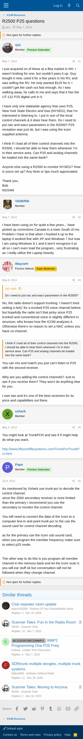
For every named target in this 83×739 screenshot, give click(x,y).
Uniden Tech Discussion (36, 650)
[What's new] (69, 5)
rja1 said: (11, 288)
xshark (20, 411)
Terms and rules (30, 734)
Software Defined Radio (40, 673)
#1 (79, 61)
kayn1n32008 (19, 608)
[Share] (73, 61)
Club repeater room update (34, 604)
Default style (13, 728)
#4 (79, 427)
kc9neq (16, 650)
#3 (79, 280)
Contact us (10, 734)
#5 (79, 481)
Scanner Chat (29, 626)
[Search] (77, 5)
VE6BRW (22, 201)
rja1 (8, 27)
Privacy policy (52, 734)
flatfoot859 (18, 673)
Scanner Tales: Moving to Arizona (39, 687)
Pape (19, 464)
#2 (79, 217)
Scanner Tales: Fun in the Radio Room (44, 622)
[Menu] (6, 5)
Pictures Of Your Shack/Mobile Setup (51, 608)
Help (68, 734)
